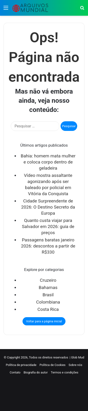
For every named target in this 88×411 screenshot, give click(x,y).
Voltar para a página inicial (44, 321)
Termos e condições (64, 372)
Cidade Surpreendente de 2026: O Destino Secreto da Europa (48, 207)
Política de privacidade (21, 365)
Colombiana (48, 302)
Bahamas (48, 287)
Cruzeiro (48, 280)
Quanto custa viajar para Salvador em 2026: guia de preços (48, 226)
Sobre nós (75, 365)
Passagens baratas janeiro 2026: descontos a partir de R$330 (48, 246)
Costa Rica (48, 309)
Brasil (48, 294)
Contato (15, 372)
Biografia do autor (36, 372)
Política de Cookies (52, 365)
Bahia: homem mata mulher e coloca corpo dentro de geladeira (48, 162)
